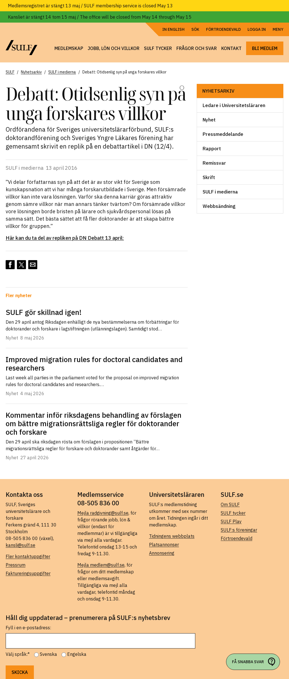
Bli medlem (264, 48)
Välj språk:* (18, 654)
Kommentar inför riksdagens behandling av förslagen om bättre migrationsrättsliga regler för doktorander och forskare (93, 423)
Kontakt (231, 48)
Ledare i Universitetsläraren (234, 105)
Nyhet (209, 120)
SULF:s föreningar (239, 530)
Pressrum (15, 565)
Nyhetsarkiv (218, 91)
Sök (195, 29)
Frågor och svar (196, 48)
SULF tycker (158, 48)
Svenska (48, 654)
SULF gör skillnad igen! (44, 312)
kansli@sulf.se (20, 545)
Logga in (257, 29)
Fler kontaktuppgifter (28, 556)
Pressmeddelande (223, 134)
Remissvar (214, 163)
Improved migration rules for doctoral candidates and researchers (94, 363)
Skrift (209, 177)
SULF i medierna (220, 192)
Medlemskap (68, 48)
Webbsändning (219, 206)
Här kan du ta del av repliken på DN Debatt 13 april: (65, 238)
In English (173, 29)
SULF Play (231, 521)
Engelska (76, 654)
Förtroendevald (223, 29)
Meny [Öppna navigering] (278, 29)
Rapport (212, 148)
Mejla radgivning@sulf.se (102, 513)
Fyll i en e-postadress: (28, 627)
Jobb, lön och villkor (113, 48)
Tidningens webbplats (171, 536)
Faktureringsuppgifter (28, 573)
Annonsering (161, 553)
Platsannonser (164, 544)
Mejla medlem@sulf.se (100, 565)
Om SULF (230, 504)
